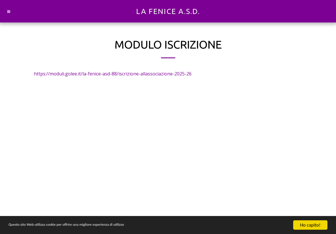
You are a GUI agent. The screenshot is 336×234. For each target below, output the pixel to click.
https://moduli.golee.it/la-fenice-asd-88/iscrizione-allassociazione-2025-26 (113, 74)
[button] (9, 11)
